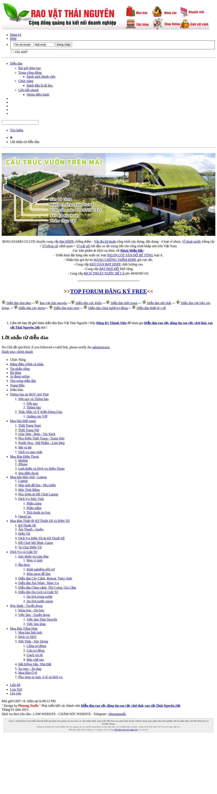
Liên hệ (15, 685)
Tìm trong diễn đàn (23, 380)
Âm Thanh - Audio (30, 529)
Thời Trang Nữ (28, 430)
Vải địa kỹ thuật (105, 241)
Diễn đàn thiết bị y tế (151, 308)
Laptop (23, 481)
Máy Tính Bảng (29, 489)
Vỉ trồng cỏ (50, 246)
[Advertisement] (108, 763)
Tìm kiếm (16, 130)
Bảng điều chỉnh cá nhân (27, 364)
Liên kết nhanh (28, 90)
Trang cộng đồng (30, 72)
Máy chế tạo (35, 659)
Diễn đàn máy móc (66, 308)
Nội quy (32, 403)
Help (13, 38)
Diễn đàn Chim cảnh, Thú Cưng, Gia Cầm (47, 587)
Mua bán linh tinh (30, 632)
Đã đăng (15, 372)
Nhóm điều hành (38, 94)
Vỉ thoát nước (191, 241)
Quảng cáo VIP (37, 416)
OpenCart (24, 516)
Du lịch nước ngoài (40, 601)
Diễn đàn (16, 63)
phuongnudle (117, 714)
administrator (101, 347)
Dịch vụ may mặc (30, 452)
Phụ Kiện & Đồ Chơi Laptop (38, 494)
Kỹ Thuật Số (27, 525)
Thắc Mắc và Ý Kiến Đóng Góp (40, 412)
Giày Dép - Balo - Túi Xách (36, 434)
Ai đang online (20, 376)
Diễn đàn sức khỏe (89, 303)
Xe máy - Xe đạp (29, 669)
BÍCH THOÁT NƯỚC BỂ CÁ (104, 273)
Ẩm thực (24, 564)
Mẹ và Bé (25, 447)
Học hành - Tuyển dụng (26, 606)
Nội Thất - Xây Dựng (33, 641)
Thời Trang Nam (29, 425)
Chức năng (25, 81)
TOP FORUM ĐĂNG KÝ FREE (108, 291)
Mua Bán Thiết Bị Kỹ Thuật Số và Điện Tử (40, 521)
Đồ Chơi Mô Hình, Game (35, 543)
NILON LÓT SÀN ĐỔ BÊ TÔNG (130, 255)
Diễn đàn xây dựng (32, 308)
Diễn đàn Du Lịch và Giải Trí (38, 592)
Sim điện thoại (28, 473)
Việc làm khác (36, 624)
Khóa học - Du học (31, 610)
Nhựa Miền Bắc (131, 250)
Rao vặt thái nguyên (53, 303)
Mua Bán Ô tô (27, 672)
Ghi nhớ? (19, 52)
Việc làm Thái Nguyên (42, 619)
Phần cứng (34, 503)
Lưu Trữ (16, 689)
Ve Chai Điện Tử (30, 547)
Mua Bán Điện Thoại (24, 456)
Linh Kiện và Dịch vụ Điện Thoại (41, 468)
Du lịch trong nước (40, 596)
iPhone (22, 464)
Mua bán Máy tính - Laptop (28, 477)
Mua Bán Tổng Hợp (23, 628)
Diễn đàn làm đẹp (18, 303)
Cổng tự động (36, 646)
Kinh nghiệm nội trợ (41, 569)
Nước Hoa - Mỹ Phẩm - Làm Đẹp (41, 443)
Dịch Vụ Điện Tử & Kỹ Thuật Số (41, 538)
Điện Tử (24, 533)
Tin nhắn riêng (20, 368)
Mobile (23, 460)
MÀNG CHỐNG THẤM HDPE (115, 259)
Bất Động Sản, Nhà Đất (34, 664)
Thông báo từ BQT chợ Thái (29, 394)
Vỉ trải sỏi (83, 246)
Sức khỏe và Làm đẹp (33, 556)
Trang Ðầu (17, 385)
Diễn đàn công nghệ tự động (108, 308)
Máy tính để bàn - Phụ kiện (37, 485)
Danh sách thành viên (41, 76)
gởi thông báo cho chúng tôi (125, 730)
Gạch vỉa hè (35, 655)
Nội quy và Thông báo (33, 399)
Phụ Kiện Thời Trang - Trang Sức (41, 438)
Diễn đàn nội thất (159, 303)
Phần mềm (34, 508)
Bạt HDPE (67, 241)
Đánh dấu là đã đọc (40, 85)
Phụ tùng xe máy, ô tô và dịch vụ (40, 677)
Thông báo (34, 407)
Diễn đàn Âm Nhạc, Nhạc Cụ (38, 583)
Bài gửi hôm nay (29, 68)
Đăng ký (15, 34)
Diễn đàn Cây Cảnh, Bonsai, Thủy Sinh (45, 578)
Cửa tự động (35, 650)
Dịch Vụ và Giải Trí (23, 552)
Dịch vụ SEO (27, 637)
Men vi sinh (34, 560)
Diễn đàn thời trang (124, 303)
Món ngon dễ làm (38, 574)
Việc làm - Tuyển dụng (34, 615)
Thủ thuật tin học (39, 512)
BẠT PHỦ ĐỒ (109, 269)
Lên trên (15, 693)
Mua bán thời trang (23, 421)
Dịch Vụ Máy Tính (31, 499)
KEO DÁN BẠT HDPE (105, 264)
